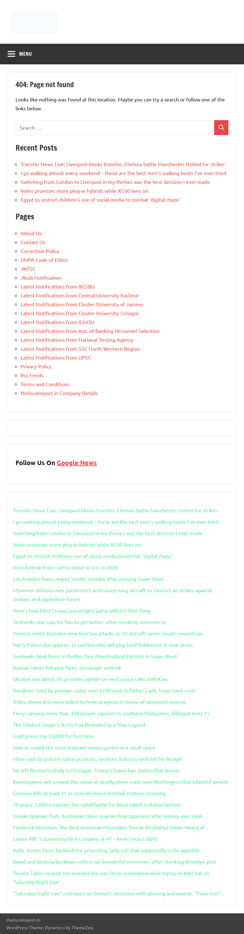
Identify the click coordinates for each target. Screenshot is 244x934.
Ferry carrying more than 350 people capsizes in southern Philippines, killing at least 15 (111, 713)
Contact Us (33, 242)
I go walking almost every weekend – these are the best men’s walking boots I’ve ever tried (123, 173)
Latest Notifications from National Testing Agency (77, 339)
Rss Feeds (32, 375)
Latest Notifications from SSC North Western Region (80, 348)
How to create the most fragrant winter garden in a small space (84, 747)
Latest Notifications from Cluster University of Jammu (82, 304)
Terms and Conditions (45, 384)
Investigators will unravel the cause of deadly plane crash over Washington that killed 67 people (120, 781)
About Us (31, 233)
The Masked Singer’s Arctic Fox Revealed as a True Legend (79, 724)
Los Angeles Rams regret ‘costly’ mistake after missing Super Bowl (88, 578)
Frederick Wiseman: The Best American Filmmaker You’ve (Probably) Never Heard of (109, 827)
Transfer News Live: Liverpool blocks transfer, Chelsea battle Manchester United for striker (123, 164)
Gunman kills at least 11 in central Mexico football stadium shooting (89, 793)
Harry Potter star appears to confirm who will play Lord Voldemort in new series (103, 644)
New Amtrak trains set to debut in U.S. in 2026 (65, 567)
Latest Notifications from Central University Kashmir (80, 295)
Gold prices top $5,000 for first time (53, 736)
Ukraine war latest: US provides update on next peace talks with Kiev (90, 679)
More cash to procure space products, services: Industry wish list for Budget (98, 759)
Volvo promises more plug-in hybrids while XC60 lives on (84, 190)
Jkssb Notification (41, 277)
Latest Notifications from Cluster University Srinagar (80, 313)
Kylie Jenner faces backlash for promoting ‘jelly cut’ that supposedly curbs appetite (106, 850)
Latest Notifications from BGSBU (58, 286)
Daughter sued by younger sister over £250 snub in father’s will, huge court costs (104, 690)
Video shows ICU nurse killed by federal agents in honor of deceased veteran (99, 701)
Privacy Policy (36, 366)
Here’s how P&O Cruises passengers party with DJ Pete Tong (81, 610)
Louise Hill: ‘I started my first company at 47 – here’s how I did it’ (85, 838)
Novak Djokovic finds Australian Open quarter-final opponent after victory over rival (107, 816)
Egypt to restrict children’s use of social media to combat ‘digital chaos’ (100, 199)
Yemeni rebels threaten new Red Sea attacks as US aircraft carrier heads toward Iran (108, 633)
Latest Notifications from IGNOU (57, 322)
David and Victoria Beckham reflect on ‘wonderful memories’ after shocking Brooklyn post (114, 861)
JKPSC (28, 268)
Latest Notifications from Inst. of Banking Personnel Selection (90, 331)
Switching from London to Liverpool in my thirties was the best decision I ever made (115, 181)
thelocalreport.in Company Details (59, 393)
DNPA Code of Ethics (44, 259)
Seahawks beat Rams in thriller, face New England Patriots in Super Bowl (95, 656)
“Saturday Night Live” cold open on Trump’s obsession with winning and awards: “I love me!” (117, 893)
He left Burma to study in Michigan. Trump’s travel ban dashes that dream (96, 770)
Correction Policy (40, 251)
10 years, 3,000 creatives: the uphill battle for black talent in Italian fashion (97, 804)
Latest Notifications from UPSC (56, 357)
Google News (77, 462)
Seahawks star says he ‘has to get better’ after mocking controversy (89, 622)
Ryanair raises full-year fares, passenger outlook (67, 667)
